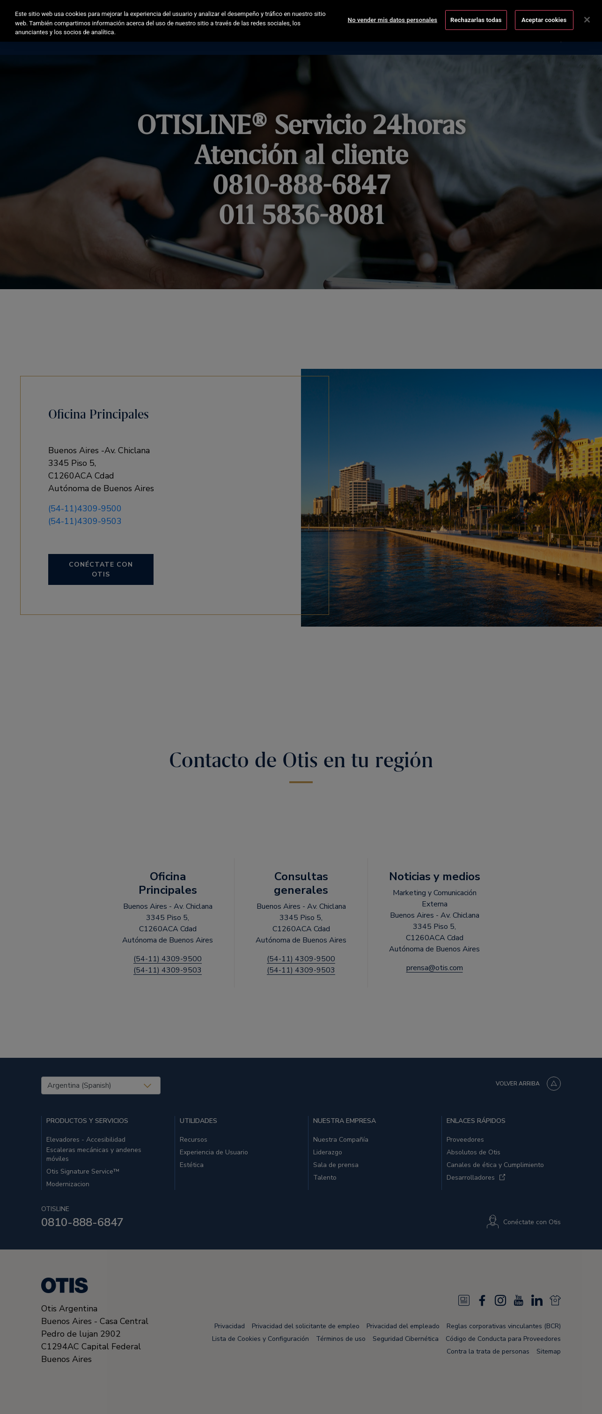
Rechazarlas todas (476, 19)
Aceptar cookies (543, 19)
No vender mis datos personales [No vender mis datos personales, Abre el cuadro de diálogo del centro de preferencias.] (392, 19)
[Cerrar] (587, 19)
